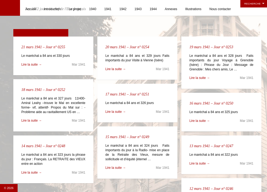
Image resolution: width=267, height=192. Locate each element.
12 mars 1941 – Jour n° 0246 (211, 189)
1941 (107, 9)
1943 (138, 9)
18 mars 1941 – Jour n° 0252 (43, 90)
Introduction (52, 9)
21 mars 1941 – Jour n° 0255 (43, 47)
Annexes (171, 9)
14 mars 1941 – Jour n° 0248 (43, 146)
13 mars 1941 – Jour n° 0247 (211, 146)
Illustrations (193, 9)
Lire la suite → (31, 64)
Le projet (75, 9)
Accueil (31, 9)
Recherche (252, 3)
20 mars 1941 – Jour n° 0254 (127, 47)
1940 (92, 9)
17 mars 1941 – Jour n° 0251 (127, 94)
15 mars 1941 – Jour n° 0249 (127, 137)
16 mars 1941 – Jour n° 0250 (211, 103)
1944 (153, 9)
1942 (123, 9)
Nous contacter (220, 9)
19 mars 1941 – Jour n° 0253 (211, 47)
